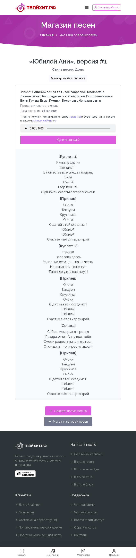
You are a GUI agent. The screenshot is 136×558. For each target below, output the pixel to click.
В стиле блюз (81, 484)
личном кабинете (44, 120)
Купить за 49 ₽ (68, 140)
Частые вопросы (83, 512)
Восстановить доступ (87, 520)
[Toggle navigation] (86, 7)
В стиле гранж (82, 461)
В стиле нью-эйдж (84, 469)
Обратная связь (83, 527)
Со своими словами (86, 454)
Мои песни (24, 512)
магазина (75, 116)
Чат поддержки (82, 504)
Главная (47, 35)
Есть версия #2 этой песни (68, 78)
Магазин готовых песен (68, 421)
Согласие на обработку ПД (36, 520)
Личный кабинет (28, 504)
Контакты (78, 535)
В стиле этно (81, 477)
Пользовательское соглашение (38, 527)
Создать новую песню (68, 411)
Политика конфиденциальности (38, 535)
